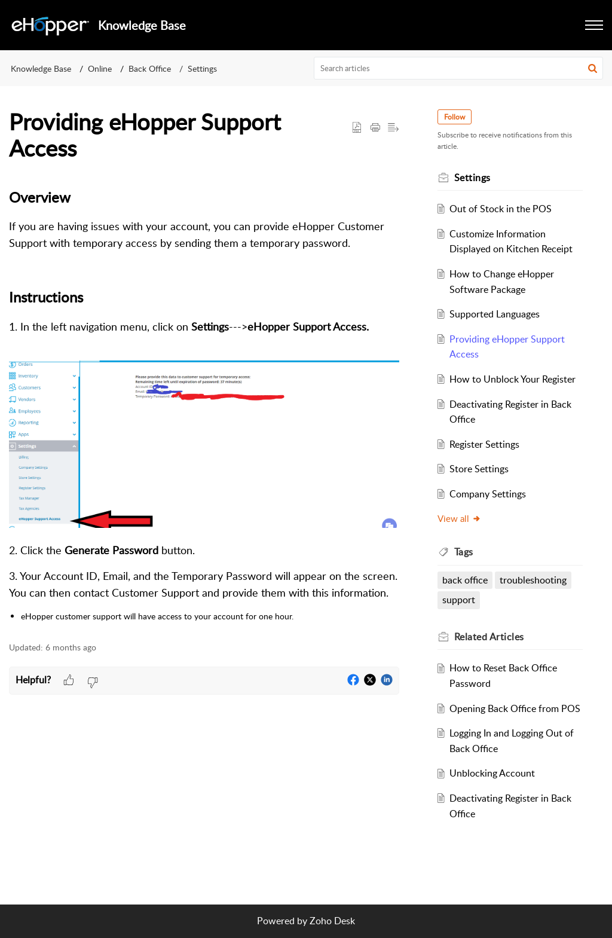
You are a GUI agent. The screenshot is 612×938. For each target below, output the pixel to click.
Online (100, 68)
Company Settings (487, 493)
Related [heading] (489, 636)
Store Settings (479, 468)
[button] (594, 25)
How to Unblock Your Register (512, 379)
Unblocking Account (492, 773)
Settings (202, 68)
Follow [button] (454, 117)
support (458, 599)
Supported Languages (494, 313)
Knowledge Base (41, 68)
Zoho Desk (332, 920)
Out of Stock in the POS (500, 208)
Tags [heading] (463, 551)
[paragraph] (204, 405)
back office (465, 579)
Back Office (149, 68)
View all (459, 518)
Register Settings (484, 444)
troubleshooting (533, 579)
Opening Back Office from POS (514, 708)
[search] (459, 68)
